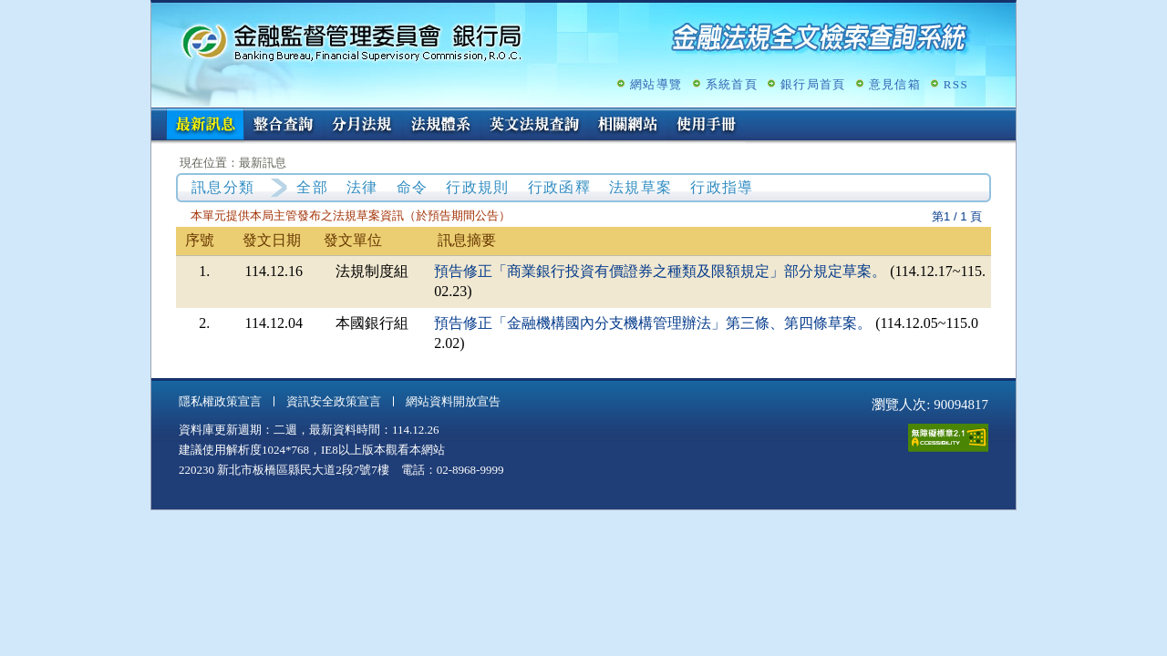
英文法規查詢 (534, 126)
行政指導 (721, 187)
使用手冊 (706, 126)
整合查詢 (283, 126)
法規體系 (440, 126)
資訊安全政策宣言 (333, 401)
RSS (956, 84)
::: (157, 115)
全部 (312, 187)
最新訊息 (205, 126)
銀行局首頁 (813, 84)
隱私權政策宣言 (220, 401)
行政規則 (477, 187)
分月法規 (362, 126)
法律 (362, 187)
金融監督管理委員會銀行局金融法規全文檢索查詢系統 (352, 41)
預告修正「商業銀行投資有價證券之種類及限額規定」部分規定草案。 (660, 271)
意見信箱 (895, 84)
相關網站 (628, 126)
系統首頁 (732, 84)
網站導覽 (656, 84)
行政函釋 (559, 187)
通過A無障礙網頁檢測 (948, 438)
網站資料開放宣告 (453, 401)
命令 (413, 187)
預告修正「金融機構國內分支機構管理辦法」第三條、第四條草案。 (653, 323)
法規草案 (640, 187)
